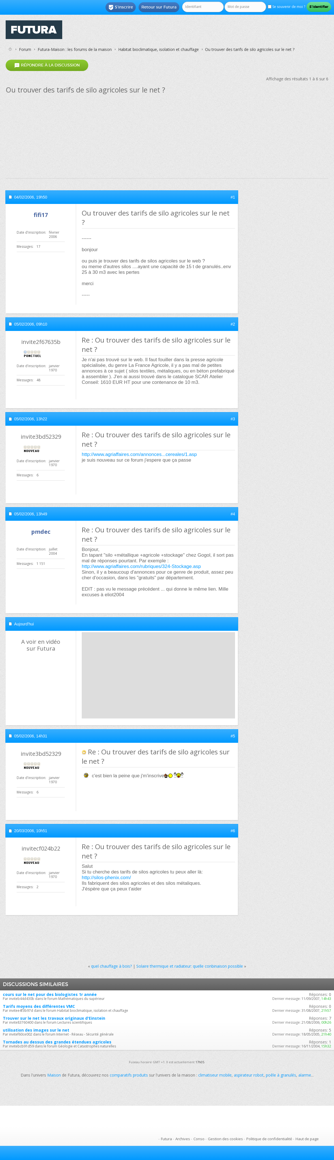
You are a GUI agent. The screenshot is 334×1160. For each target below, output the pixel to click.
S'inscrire (120, 7)
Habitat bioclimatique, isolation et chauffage (158, 49)
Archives (182, 1138)
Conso (198, 1138)
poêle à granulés (281, 1075)
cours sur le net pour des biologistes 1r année (50, 994)
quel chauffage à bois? (111, 966)
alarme (304, 1075)
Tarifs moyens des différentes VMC (39, 1006)
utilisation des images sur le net (36, 1030)
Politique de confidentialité (269, 1138)
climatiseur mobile (215, 1075)
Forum (25, 49)
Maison (54, 1075)
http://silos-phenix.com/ (106, 877)
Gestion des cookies (225, 1138)
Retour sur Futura (158, 7)
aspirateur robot (249, 1075)
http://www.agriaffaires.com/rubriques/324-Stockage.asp (141, 566)
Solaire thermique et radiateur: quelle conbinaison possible (189, 966)
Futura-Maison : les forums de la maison (75, 49)
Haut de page (307, 1138)
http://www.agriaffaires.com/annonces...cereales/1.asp (139, 454)
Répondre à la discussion (47, 65)
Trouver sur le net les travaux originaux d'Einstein (54, 1018)
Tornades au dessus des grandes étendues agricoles (57, 1042)
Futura (166, 1138)
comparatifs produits (129, 1075)
